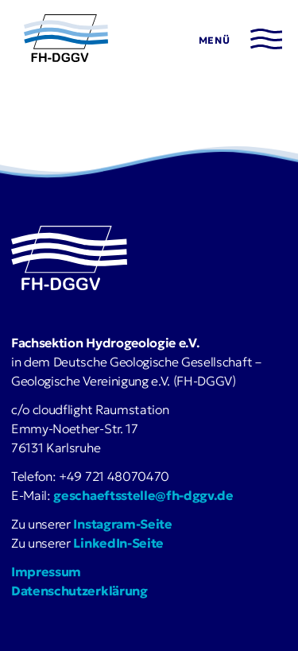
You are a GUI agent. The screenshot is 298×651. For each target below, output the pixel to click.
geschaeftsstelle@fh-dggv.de (143, 495)
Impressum (46, 571)
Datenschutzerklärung (79, 591)
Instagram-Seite (122, 524)
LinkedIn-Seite (118, 543)
